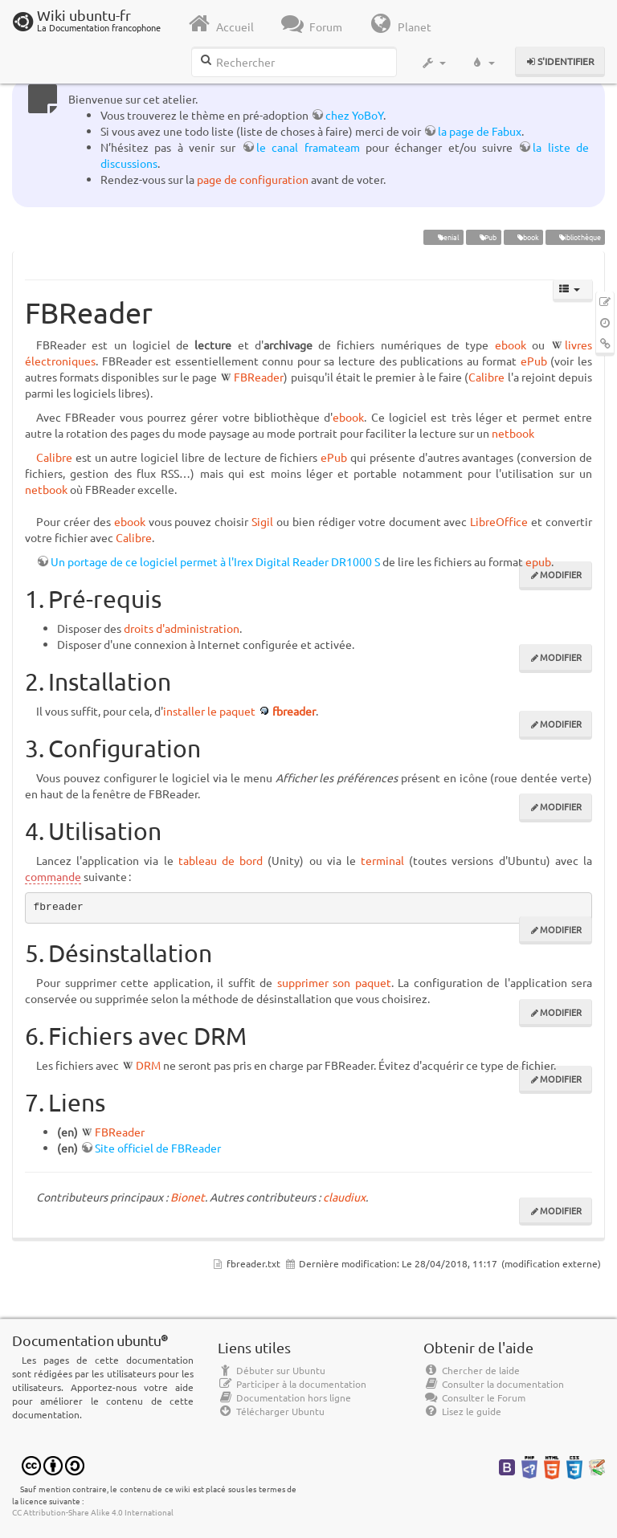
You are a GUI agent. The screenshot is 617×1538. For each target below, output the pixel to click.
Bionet (187, 1196)
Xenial (443, 237)
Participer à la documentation (292, 1383)
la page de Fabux (479, 131)
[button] (433, 63)
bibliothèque (575, 237)
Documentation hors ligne (284, 1397)
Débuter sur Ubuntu (271, 1370)
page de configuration (252, 179)
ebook (523, 237)
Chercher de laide (471, 1370)
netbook (513, 433)
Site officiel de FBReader (158, 1147)
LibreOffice (499, 521)
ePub (483, 237)
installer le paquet (209, 711)
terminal (382, 860)
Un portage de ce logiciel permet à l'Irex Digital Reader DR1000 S (215, 561)
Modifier (561, 574)
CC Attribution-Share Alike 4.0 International (93, 1512)
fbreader (294, 711)
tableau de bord (220, 860)
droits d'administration (181, 628)
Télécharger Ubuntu (271, 1411)
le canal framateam (308, 147)
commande (53, 876)
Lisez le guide (462, 1411)
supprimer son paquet (334, 982)
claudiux (344, 1196)
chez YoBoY (354, 115)
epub (538, 561)
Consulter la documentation (493, 1383)
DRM (148, 1065)
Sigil (262, 521)
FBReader (259, 376)
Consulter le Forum (474, 1397)
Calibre (486, 376)
